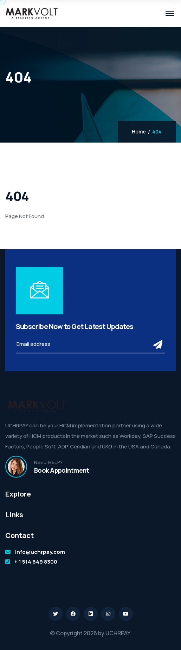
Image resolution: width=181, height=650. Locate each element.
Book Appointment (61, 470)
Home (139, 131)
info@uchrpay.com (40, 552)
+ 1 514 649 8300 (35, 561)
